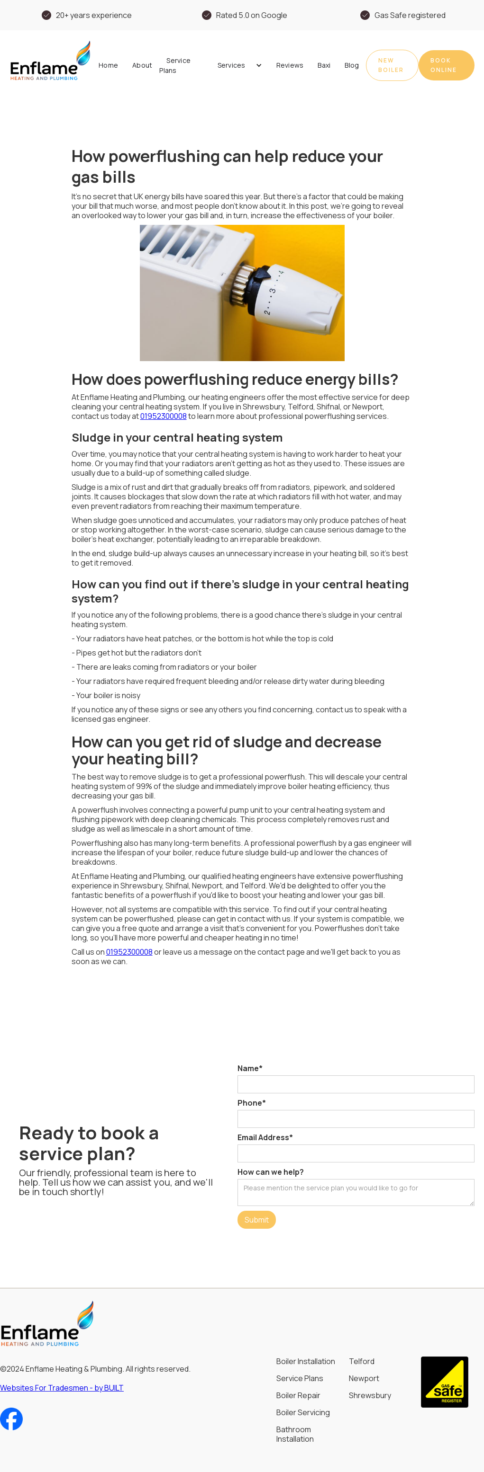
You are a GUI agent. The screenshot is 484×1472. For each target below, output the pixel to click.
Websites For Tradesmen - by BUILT (62, 1388)
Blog (352, 65)
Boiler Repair (298, 1395)
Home (108, 65)
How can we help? (270, 1172)
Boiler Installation (305, 1361)
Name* (250, 1068)
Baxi (324, 65)
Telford (361, 1361)
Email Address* (265, 1137)
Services (232, 65)
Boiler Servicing (303, 1412)
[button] (236, 65)
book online (443, 65)
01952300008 (163, 416)
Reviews (290, 65)
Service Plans (175, 65)
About (142, 65)
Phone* (251, 1103)
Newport (364, 1378)
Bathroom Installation (295, 1434)
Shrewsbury (370, 1395)
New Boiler (391, 65)
